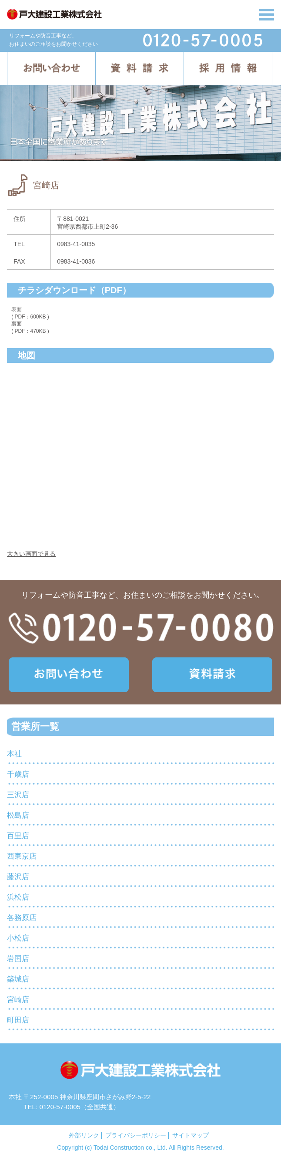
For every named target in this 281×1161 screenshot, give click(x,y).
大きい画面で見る (31, 553)
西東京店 (22, 856)
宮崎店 (18, 999)
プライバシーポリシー (135, 1135)
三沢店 (18, 795)
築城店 (18, 979)
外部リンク (84, 1135)
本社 (14, 754)
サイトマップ (190, 1135)
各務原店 (22, 918)
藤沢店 (18, 877)
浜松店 (18, 897)
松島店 (18, 815)
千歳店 (18, 774)
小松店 (18, 938)
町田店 (18, 1020)
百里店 (18, 836)
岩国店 (18, 959)
